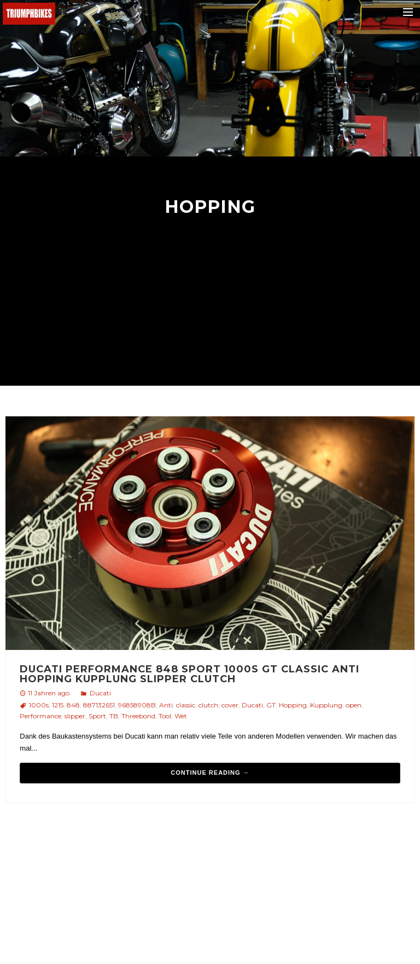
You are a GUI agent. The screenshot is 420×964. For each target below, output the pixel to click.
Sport (97, 716)
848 (73, 705)
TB (113, 716)
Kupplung (326, 705)
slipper (75, 716)
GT (271, 705)
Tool (165, 716)
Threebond (138, 716)
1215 (57, 705)
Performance (40, 716)
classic (185, 705)
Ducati (100, 693)
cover (229, 705)
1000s (39, 705)
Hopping (293, 705)
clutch (208, 705)
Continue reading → (210, 772)
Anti (166, 705)
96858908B (137, 705)
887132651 (99, 705)
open (353, 705)
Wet (180, 716)
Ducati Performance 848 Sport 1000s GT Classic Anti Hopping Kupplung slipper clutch (189, 674)
